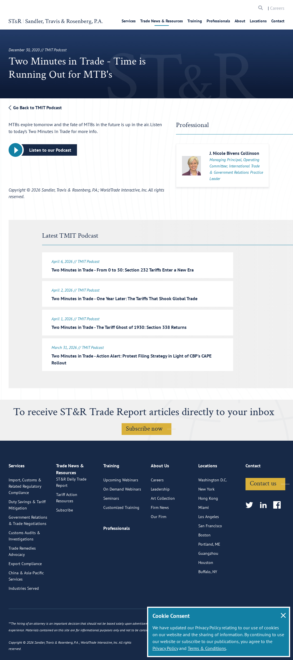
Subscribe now (144, 425)
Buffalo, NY (207, 590)
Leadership (160, 508)
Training (194, 21)
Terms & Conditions (207, 648)
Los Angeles (208, 535)
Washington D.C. (212, 499)
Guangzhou (208, 572)
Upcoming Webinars (120, 499)
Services (129, 21)
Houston (205, 581)
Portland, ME (209, 563)
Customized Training (121, 526)
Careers (277, 8)
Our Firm (158, 535)
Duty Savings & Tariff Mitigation (27, 524)
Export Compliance (25, 582)
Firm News (160, 526)
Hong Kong (208, 517)
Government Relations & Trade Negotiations (28, 539)
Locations (258, 21)
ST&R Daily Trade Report (71, 508)
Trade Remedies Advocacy (22, 570)
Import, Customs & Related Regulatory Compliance (25, 505)
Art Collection (163, 517)
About (240, 21)
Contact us (263, 503)
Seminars (111, 517)
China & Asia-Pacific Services (26, 595)
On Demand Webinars (122, 508)
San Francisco (210, 545)
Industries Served (24, 607)
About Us (160, 487)
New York (206, 508)
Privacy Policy (165, 648)
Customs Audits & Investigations (24, 555)
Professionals (218, 21)
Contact (277, 21)
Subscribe (64, 535)
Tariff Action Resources (66, 523)
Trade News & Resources (161, 21)
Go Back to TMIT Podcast (35, 107)
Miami (203, 526)
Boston (204, 554)
